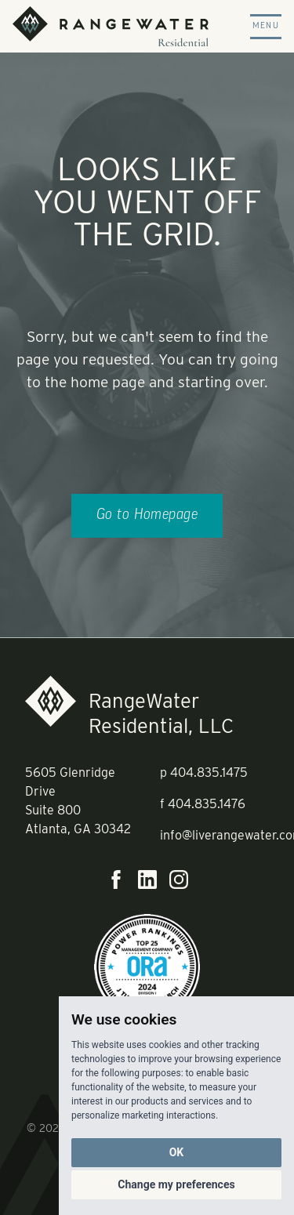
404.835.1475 (209, 772)
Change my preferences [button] (176, 1184)
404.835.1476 (206, 803)
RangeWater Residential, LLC (161, 713)
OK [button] (176, 1152)
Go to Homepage (147, 515)
